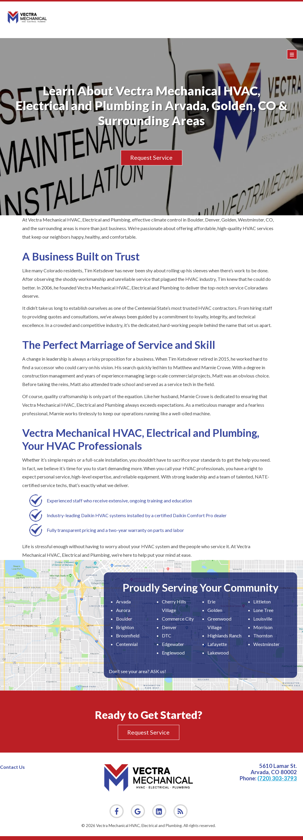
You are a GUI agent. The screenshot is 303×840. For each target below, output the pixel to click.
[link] (180, 811)
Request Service (151, 157)
